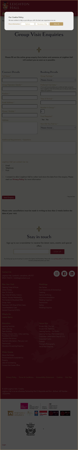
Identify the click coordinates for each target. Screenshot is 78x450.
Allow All (56, 24)
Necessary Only (42, 24)
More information (14, 24)
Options (27, 24)
